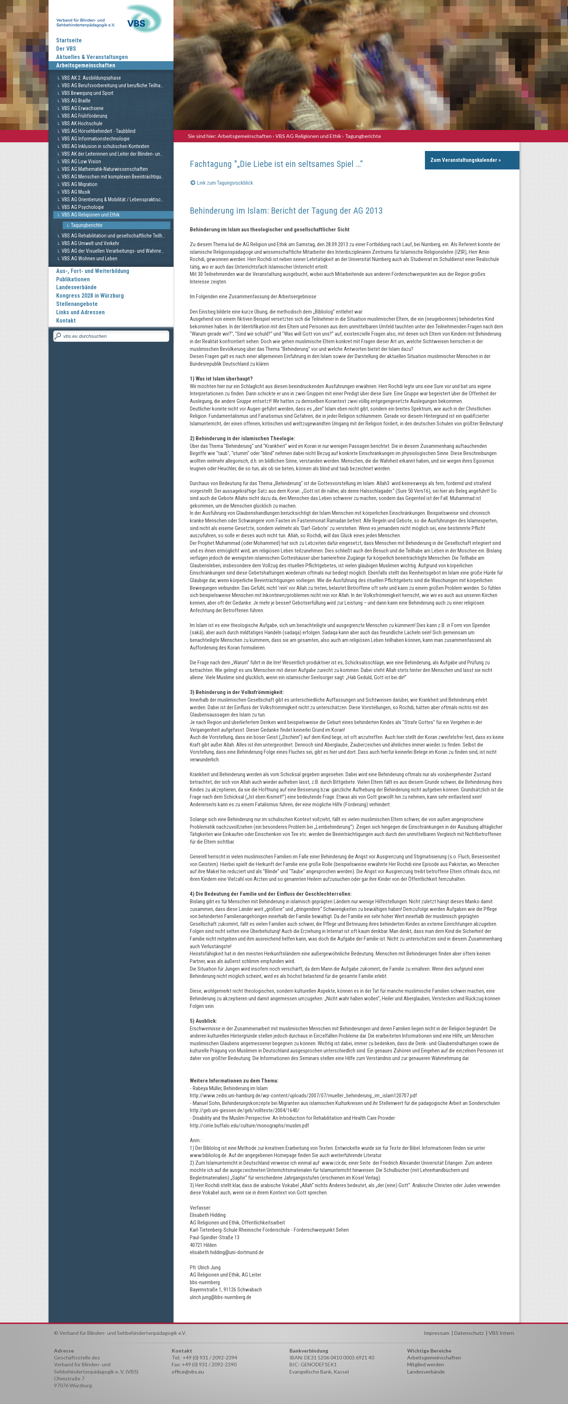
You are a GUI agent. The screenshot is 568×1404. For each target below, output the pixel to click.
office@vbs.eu (188, 1372)
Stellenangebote (77, 303)
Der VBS (66, 48)
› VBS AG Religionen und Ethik (307, 136)
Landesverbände (76, 287)
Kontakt (66, 320)
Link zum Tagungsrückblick (225, 183)
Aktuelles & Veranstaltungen (92, 57)
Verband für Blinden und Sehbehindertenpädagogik (111, 18)
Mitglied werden (425, 1364)
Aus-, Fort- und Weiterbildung (92, 271)
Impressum (436, 1333)
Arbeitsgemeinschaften (85, 65)
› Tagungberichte (361, 136)
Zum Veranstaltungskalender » (465, 160)
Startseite (69, 40)
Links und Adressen (80, 312)
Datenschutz (469, 1333)
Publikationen (73, 279)
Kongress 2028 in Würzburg (90, 295)
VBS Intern (501, 1333)
